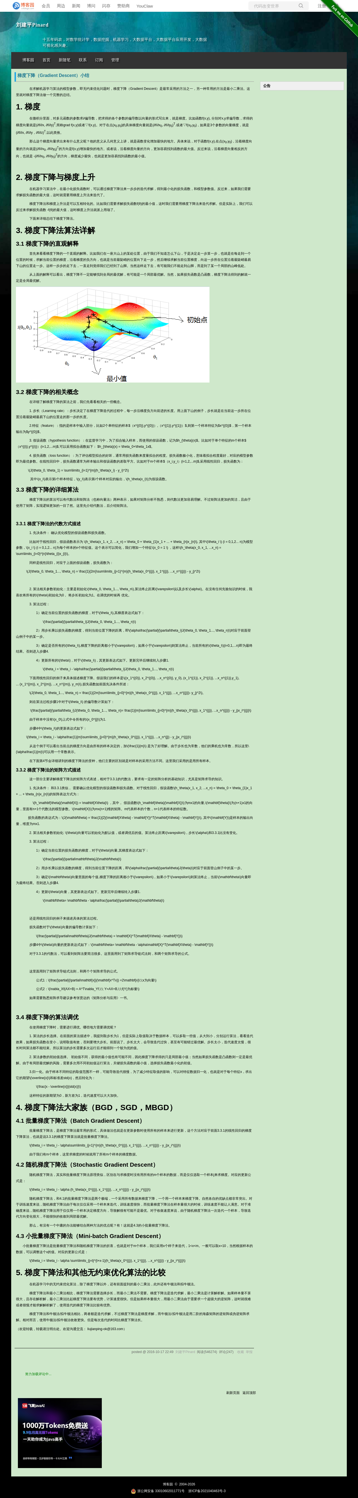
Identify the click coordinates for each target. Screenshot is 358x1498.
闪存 (106, 5)
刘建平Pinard (32, 25)
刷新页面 (233, 1393)
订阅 (99, 60)
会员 (46, 5)
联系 (83, 60)
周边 (61, 5)
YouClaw (144, 6)
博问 (91, 5)
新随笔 (64, 60)
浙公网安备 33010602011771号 (158, 1491)
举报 (249, 1352)
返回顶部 (249, 1393)
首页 (46, 60)
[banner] (22, 6)
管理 (115, 60)
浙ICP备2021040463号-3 (206, 1491)
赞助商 (123, 5)
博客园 (28, 60)
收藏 (240, 1352)
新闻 (76, 5)
